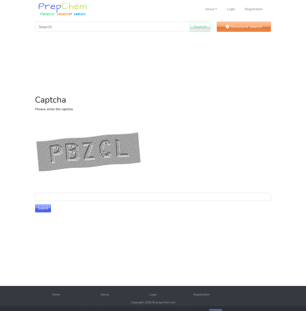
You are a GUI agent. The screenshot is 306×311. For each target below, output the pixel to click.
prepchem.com (165, 302)
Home (56, 295)
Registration (254, 9)
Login (231, 9)
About (105, 295)
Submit (43, 208)
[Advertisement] (153, 65)
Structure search (244, 27)
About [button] (209, 9)
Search (200, 27)
